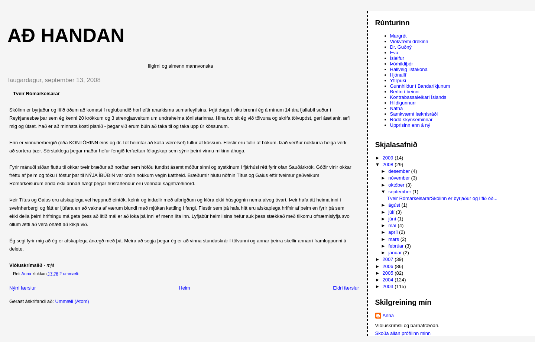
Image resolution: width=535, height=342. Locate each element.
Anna (388, 315)
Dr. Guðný (401, 47)
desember (399, 171)
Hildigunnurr (403, 103)
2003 (389, 286)
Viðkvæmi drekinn (409, 41)
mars (394, 239)
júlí (392, 212)
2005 (389, 273)
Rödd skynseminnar (411, 119)
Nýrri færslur (22, 288)
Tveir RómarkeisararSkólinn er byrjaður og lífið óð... (442, 198)
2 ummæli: (69, 273)
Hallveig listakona (409, 69)
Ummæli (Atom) (72, 301)
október (397, 185)
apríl (393, 232)
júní (393, 219)
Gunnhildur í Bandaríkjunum (420, 86)
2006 (389, 266)
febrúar (396, 246)
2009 (389, 158)
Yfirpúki (398, 80)
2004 (389, 280)
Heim (184, 288)
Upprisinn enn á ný (410, 125)
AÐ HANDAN (65, 35)
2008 (389, 164)
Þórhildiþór (401, 64)
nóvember (399, 178)
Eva (394, 52)
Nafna (396, 108)
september (400, 191)
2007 (389, 259)
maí (393, 225)
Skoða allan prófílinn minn (403, 333)
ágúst (394, 205)
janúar (395, 252)
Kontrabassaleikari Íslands (418, 97)
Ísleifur (397, 58)
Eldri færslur (346, 288)
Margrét (398, 36)
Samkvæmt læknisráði (414, 114)
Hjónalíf (398, 75)
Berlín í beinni (405, 91)
